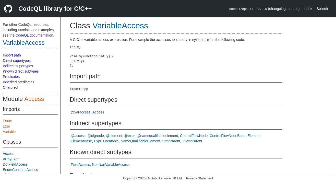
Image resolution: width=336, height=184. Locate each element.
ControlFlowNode (194, 136)
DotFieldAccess (15, 164)
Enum (7, 121)
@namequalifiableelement (157, 136)
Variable (9, 132)
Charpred (10, 87)
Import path (12, 55)
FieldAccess (80, 165)
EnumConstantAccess (20, 170)
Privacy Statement (199, 178)
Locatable (111, 141)
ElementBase (81, 141)
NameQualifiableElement (140, 141)
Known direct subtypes (21, 71)
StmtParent (171, 141)
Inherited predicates (18, 82)
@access (78, 136)
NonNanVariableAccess (110, 165)
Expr (6, 126)
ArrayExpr (11, 159)
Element (253, 136)
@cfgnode (96, 136)
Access (34, 98)
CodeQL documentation (34, 35)
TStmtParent (192, 141)
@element (114, 136)
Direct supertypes (17, 61)
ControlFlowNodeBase (227, 136)
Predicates (11, 77)
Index (308, 9)
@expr (129, 136)
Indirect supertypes (18, 66)
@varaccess (80, 112)
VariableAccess (24, 42)
